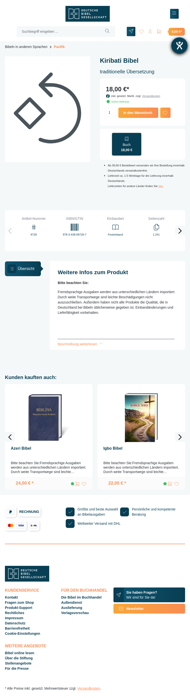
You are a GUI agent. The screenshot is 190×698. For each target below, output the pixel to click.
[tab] (23, 268)
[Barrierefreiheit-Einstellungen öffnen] (179, 45)
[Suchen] (107, 31)
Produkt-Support (18, 608)
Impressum (14, 618)
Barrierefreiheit (17, 628)
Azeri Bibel (21, 448)
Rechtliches (14, 613)
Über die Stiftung (19, 658)
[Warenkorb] (170, 31)
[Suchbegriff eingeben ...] (58, 31)
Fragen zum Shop (19, 602)
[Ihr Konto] (150, 31)
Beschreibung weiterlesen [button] (80, 344)
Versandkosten (151, 96)
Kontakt (11, 597)
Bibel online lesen (19, 653)
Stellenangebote (18, 663)
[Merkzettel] (141, 31)
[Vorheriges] (10, 231)
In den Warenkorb (137, 113)
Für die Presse (17, 668)
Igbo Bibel (112, 448)
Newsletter (128, 609)
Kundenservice (22, 590)
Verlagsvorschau (75, 613)
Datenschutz (15, 623)
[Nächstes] (180, 231)
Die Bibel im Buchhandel (81, 597)
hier (160, 186)
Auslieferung (71, 608)
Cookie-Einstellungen (22, 633)
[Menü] (174, 14)
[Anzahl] (111, 112)
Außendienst (71, 602)
